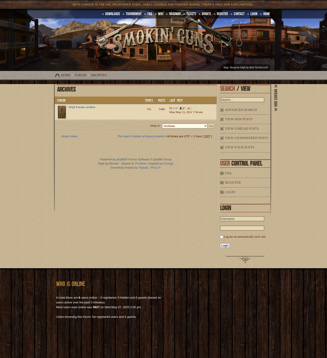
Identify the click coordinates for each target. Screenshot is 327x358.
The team (123, 136)
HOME (266, 14)
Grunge (168, 163)
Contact (239, 14)
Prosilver (141, 163)
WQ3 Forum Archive (82, 107)
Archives (99, 75)
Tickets (191, 14)
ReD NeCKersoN (258, 67)
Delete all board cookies (148, 136)
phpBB (120, 159)
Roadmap (175, 14)
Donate (206, 14)
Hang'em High (237, 67)
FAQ (150, 14)
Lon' (175, 108)
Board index (69, 136)
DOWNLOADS (112, 14)
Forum (80, 75)
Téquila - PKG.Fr (149, 167)
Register (222, 14)
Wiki (160, 14)
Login (254, 14)
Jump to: (155, 125)
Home (66, 75)
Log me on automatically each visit (245, 236)
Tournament (134, 14)
